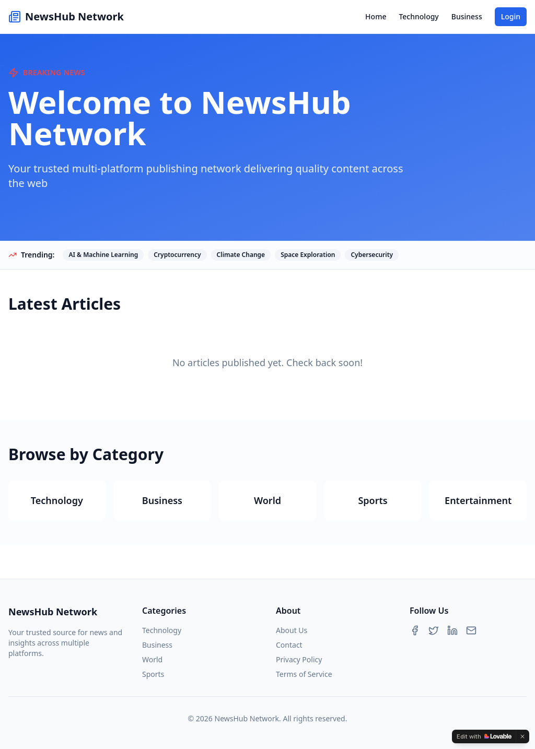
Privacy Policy (299, 659)
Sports (153, 674)
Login (510, 16)
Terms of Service (304, 674)
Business (466, 16)
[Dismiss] (522, 736)
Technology (418, 16)
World (152, 659)
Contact (289, 645)
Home (375, 16)
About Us (291, 630)
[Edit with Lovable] (484, 736)
